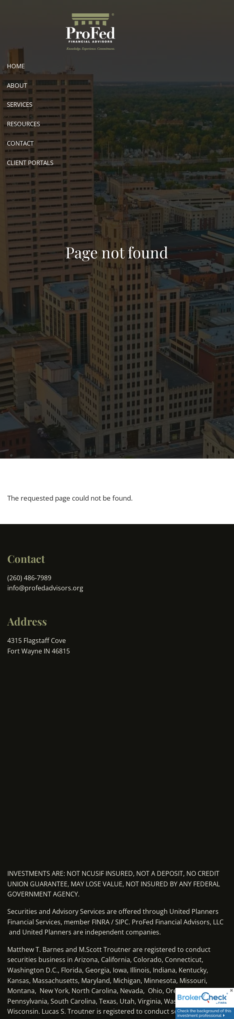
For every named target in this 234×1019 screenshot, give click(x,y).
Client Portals (30, 163)
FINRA (101, 922)
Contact (20, 143)
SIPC (122, 922)
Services (19, 104)
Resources (23, 124)
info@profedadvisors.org (45, 587)
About (17, 85)
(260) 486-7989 (30, 577)
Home (16, 66)
